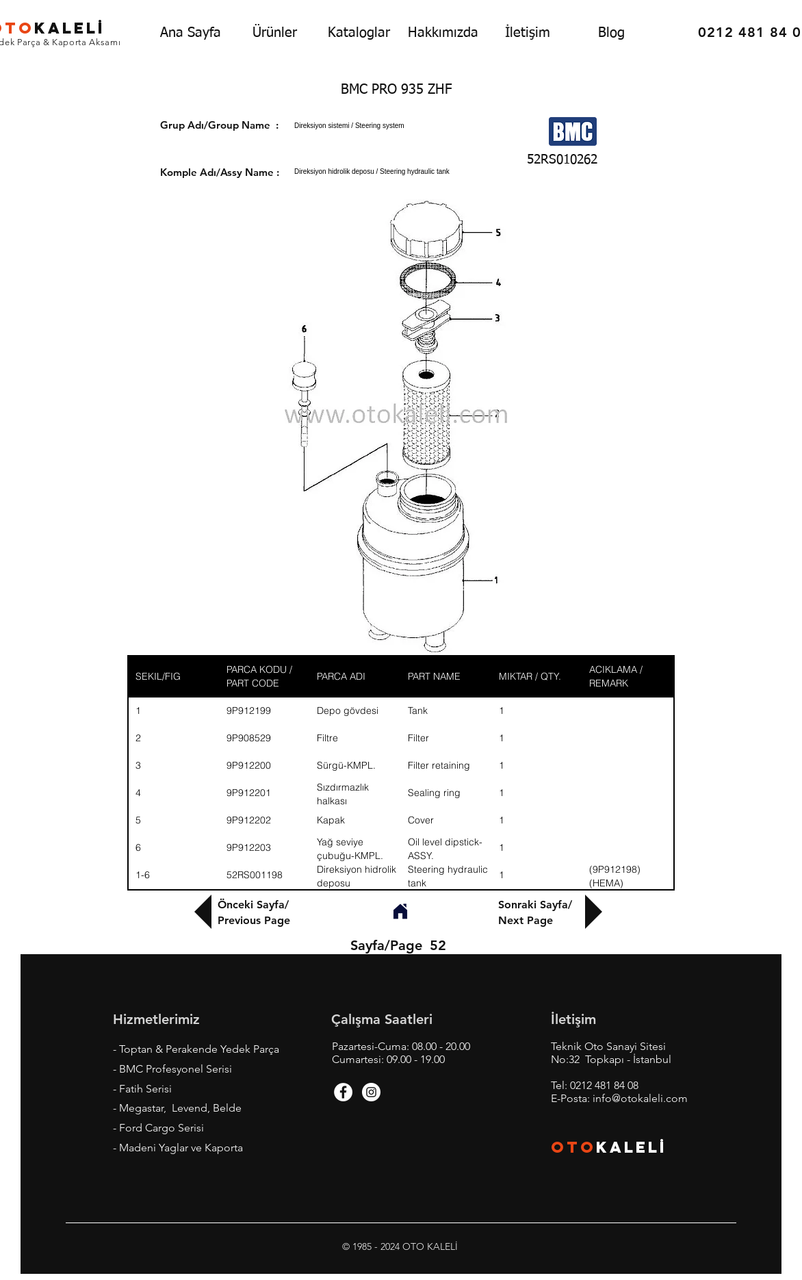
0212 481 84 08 (604, 1085)
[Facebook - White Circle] (343, 1092)
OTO (573, 1147)
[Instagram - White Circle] (371, 1092)
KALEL (631, 1147)
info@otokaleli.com (640, 1098)
